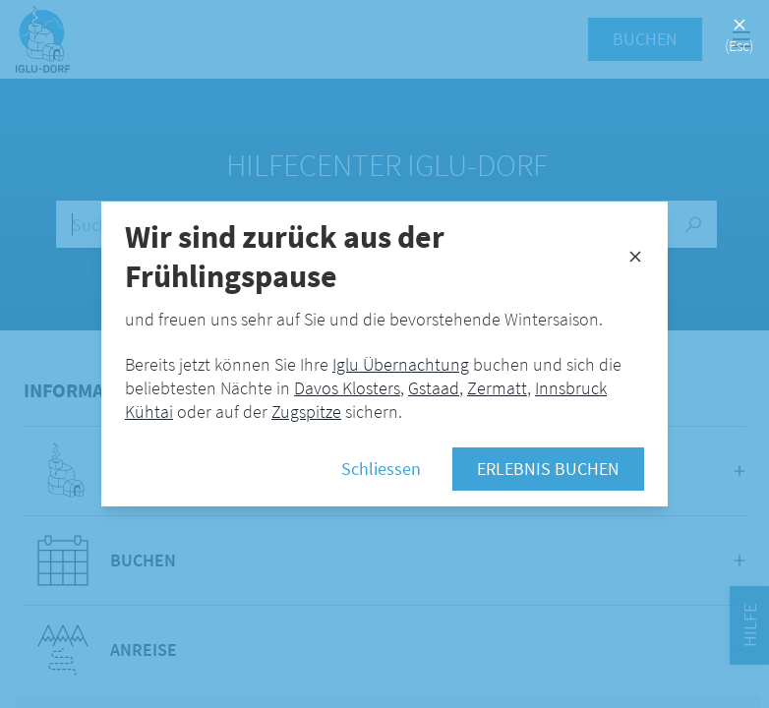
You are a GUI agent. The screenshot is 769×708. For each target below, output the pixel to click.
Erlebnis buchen (548, 468)
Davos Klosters (347, 388)
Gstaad (433, 388)
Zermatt (497, 388)
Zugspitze (306, 411)
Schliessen (381, 468)
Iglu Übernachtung (400, 364)
